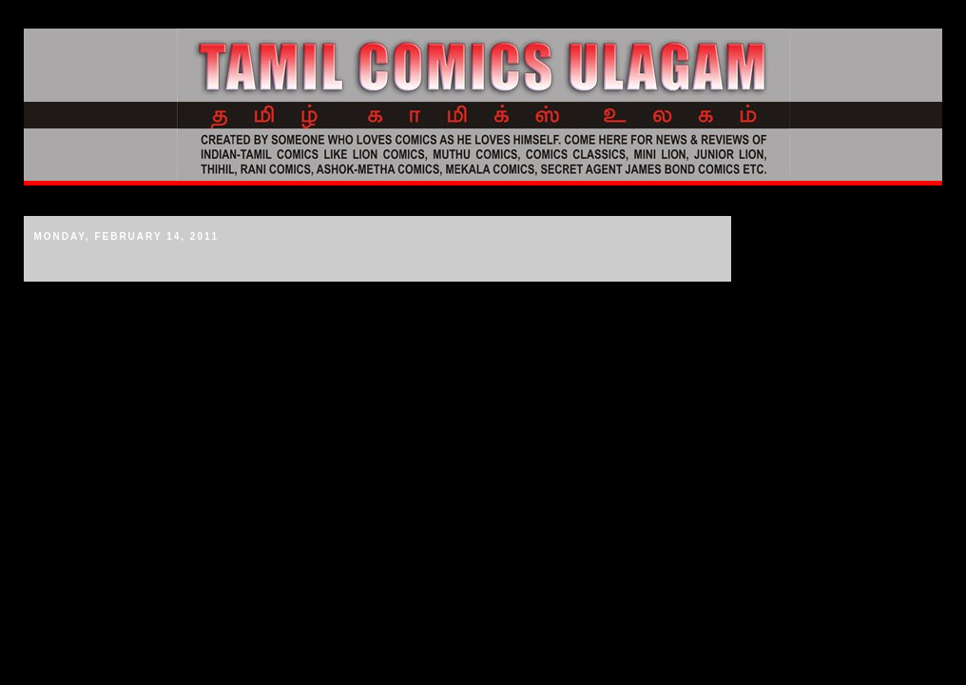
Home (47, 200)
